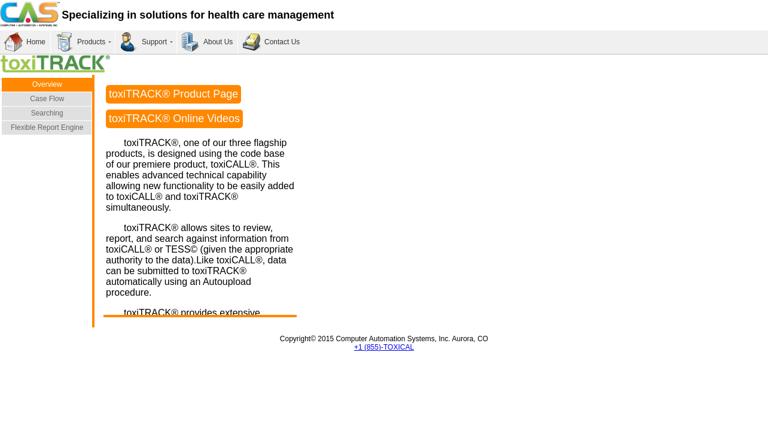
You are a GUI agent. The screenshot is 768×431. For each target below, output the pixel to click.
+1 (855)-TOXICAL (384, 347)
